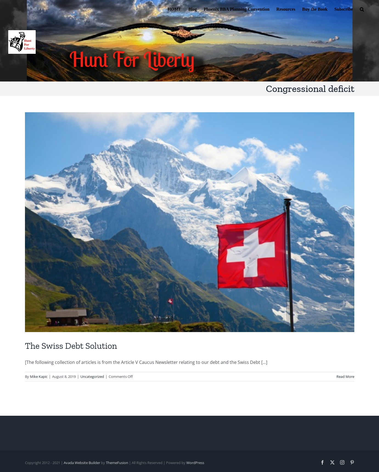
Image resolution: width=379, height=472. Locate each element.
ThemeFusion (117, 462)
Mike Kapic (38, 376)
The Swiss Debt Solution (71, 346)
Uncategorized (92, 376)
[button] (362, 9)
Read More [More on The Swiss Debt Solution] (345, 376)
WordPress (195, 462)
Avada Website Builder (82, 462)
